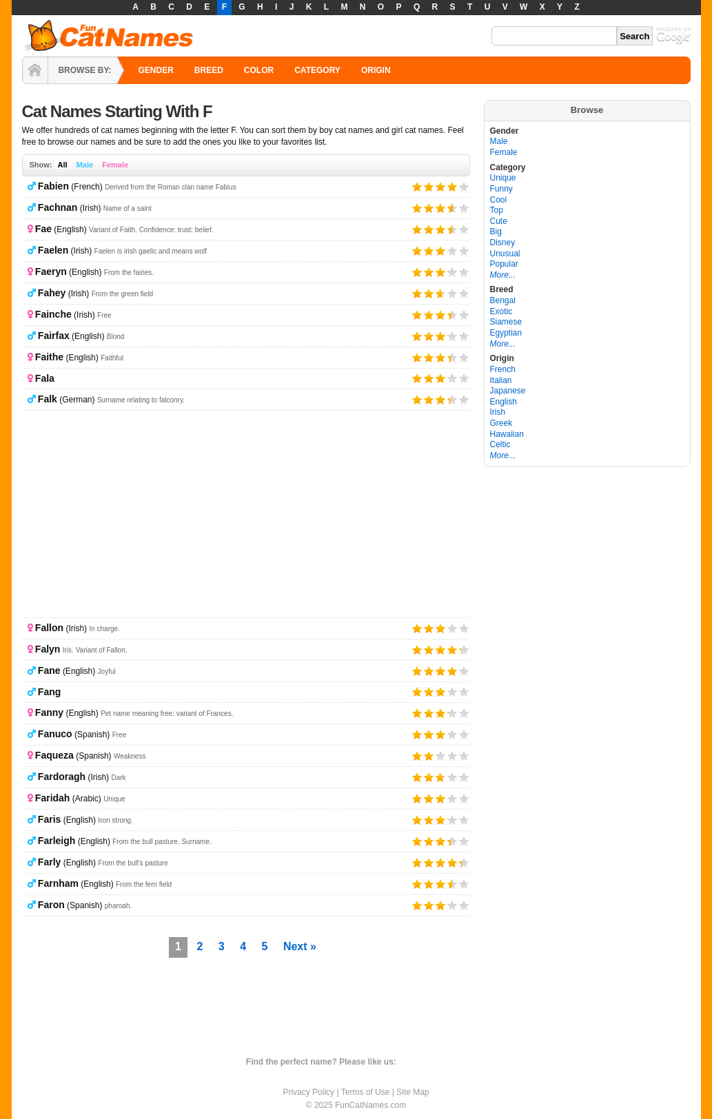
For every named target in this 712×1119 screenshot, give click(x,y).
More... (503, 275)
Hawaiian (507, 434)
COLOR (259, 70)
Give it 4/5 (452, 186)
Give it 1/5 (417, 186)
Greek (501, 423)
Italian (501, 380)
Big (496, 231)
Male (85, 165)
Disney (503, 242)
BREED (208, 70)
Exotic (501, 311)
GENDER (156, 70)
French (503, 369)
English (503, 402)
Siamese (506, 322)
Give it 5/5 (459, 186)
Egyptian (506, 333)
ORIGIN (376, 70)
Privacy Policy (308, 1092)
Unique (503, 178)
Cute (498, 221)
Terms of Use (365, 1092)
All (63, 165)
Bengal (503, 300)
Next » (299, 946)
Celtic (500, 444)
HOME (35, 70)
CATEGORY (317, 70)
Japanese (508, 391)
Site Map (412, 1092)
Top (496, 210)
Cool (498, 200)
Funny (501, 189)
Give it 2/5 (429, 186)
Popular (504, 264)
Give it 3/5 (441, 186)
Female (115, 165)
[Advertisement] (246, 514)
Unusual (505, 253)
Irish (498, 412)
